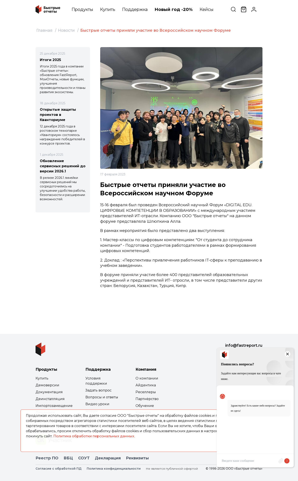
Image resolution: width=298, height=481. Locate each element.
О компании (147, 378)
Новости (66, 30)
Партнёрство (147, 399)
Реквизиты (137, 458)
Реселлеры (146, 392)
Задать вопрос (98, 390)
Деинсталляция (50, 399)
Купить (107, 9)
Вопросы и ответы (101, 397)
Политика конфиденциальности (114, 469)
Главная (44, 30)
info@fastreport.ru (243, 345)
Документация (49, 392)
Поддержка (135, 9)
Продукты (82, 9)
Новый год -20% (174, 9)
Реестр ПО (47, 458)
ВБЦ (68, 458)
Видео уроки (97, 404)
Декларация (108, 458)
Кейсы (206, 9)
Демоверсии (47, 385)
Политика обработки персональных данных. (94, 436)
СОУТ (84, 458)
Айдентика (146, 385)
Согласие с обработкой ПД (59, 469)
